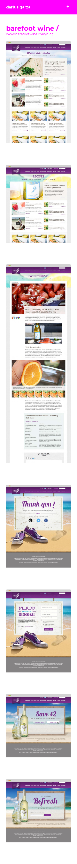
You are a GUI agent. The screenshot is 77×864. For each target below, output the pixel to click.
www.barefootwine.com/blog (30, 34)
